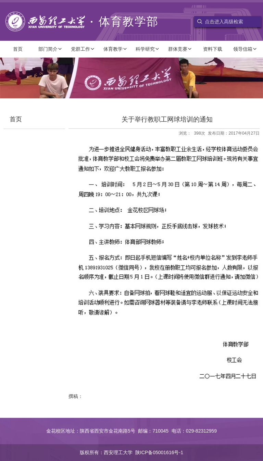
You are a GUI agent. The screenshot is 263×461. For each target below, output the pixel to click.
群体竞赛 (180, 49)
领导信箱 (245, 49)
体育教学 (115, 49)
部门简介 (50, 49)
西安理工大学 (118, 452)
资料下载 (212, 49)
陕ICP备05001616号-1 (159, 452)
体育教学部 (82, 22)
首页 (18, 49)
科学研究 (148, 49)
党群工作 (83, 49)
